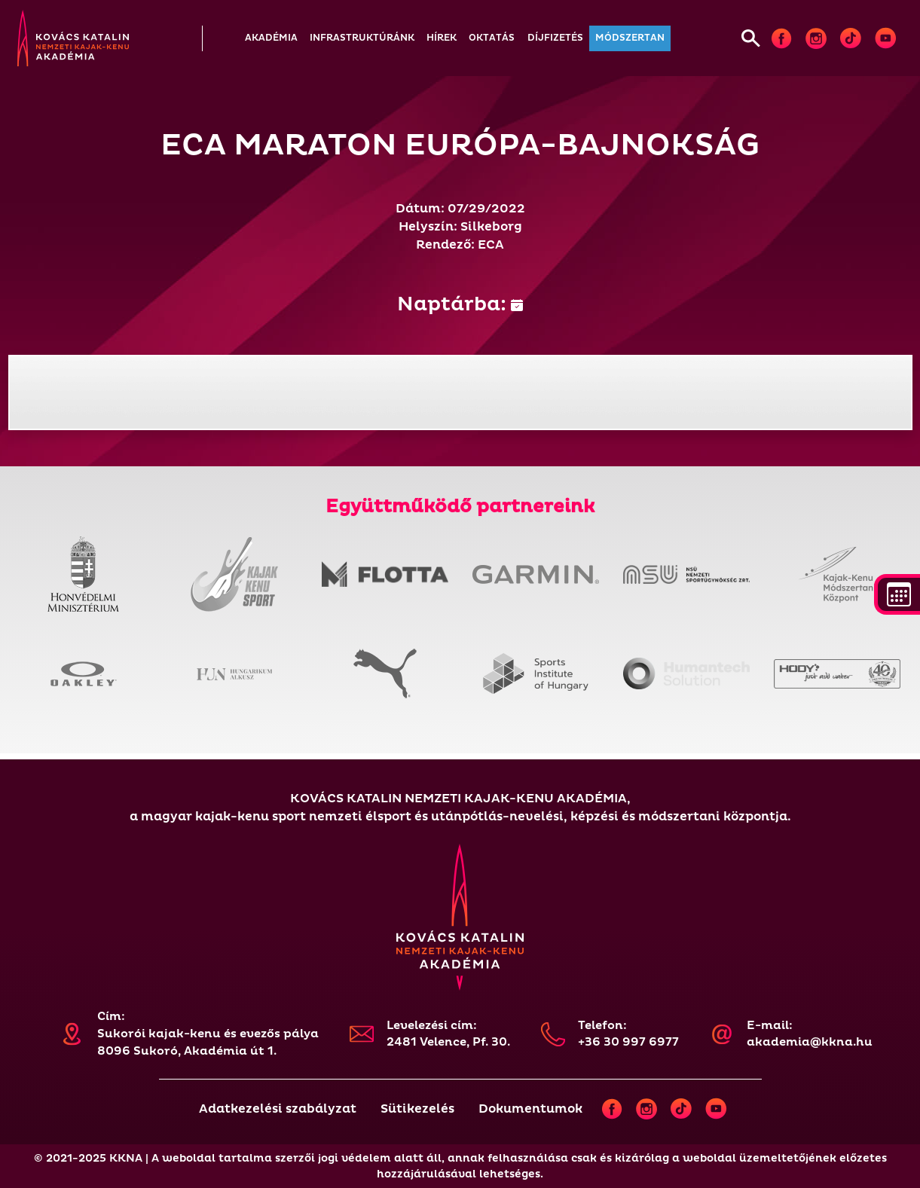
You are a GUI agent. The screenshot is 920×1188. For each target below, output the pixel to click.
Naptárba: (460, 304)
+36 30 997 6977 (628, 1042)
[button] (271, 38)
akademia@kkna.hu (810, 1042)
